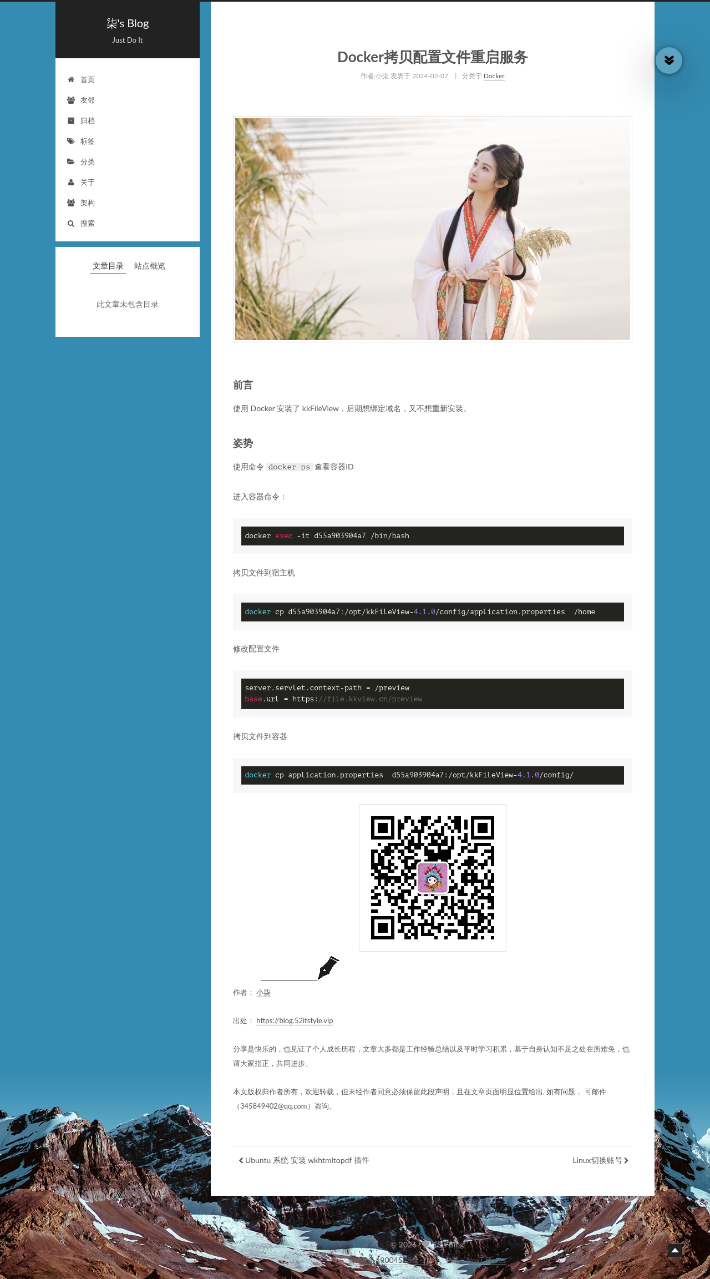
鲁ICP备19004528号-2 (387, 1260)
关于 (81, 182)
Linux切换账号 (597, 1156)
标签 (81, 141)
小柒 (263, 988)
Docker (494, 72)
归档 (81, 120)
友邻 (81, 99)
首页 (81, 79)
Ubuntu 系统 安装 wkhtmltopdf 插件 (307, 1156)
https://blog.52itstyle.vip (294, 1017)
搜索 (81, 223)
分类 (81, 161)
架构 (81, 202)
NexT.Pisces (486, 1260)
